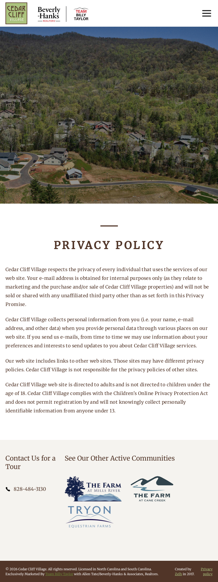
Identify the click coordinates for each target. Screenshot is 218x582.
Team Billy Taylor (59, 574)
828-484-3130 (30, 489)
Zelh (178, 574)
